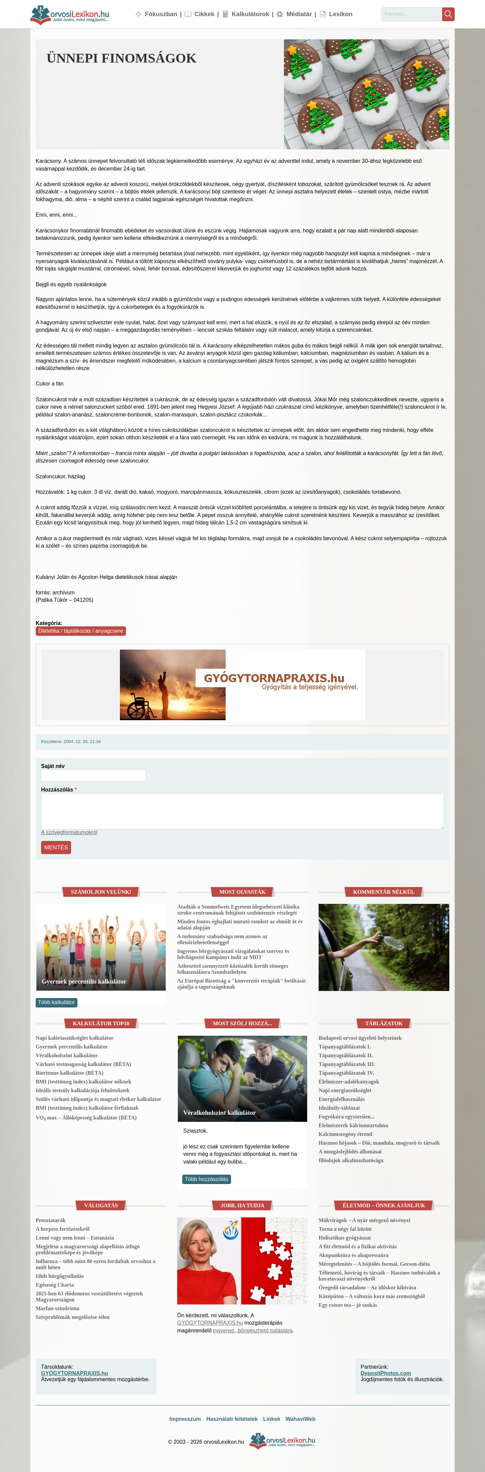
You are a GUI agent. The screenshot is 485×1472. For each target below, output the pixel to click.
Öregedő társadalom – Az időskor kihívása (367, 1286)
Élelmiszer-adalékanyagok (349, 1080)
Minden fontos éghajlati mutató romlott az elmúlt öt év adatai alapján (240, 923)
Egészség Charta (55, 1284)
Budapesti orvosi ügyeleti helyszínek (360, 1037)
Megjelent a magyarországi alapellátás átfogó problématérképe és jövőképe (88, 1248)
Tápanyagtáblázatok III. (347, 1063)
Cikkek (204, 13)
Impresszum (185, 1418)
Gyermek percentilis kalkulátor (84, 980)
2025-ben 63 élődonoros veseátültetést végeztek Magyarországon (89, 1295)
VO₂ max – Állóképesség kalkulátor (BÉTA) (86, 1116)
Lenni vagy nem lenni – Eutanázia (75, 1237)
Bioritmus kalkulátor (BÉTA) (69, 1072)
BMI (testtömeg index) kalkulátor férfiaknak (87, 1107)
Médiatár (299, 13)
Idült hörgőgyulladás (60, 1275)
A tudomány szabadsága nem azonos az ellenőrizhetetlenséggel (222, 938)
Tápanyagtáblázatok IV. (346, 1072)
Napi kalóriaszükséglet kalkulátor (75, 1037)
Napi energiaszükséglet (345, 1089)
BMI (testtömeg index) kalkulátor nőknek (83, 1080)
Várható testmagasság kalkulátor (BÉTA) (83, 1063)
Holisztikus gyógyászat (345, 1237)
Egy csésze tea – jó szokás (348, 1304)
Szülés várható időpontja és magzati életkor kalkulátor (98, 1098)
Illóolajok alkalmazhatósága (351, 1159)
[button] (366, 94)
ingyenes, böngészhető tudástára (253, 1329)
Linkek (271, 1418)
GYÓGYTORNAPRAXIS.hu (210, 1322)
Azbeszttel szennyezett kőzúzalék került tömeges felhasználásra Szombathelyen (232, 968)
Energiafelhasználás (342, 1098)
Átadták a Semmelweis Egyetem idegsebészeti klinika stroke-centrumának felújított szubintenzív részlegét (238, 909)
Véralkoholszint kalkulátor (67, 1054)
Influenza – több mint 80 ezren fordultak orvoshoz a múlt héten (95, 1263)
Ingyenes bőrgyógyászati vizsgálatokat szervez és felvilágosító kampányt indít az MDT (233, 953)
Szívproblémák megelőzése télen (72, 1316)
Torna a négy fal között (345, 1228)
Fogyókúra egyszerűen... (347, 1115)
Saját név (53, 766)
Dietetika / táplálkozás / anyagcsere (80, 631)
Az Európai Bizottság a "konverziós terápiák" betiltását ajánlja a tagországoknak (241, 983)
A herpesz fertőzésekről (63, 1228)
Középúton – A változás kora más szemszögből (372, 1295)
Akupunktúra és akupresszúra (354, 1254)
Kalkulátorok (250, 13)
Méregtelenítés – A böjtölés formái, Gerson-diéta (374, 1263)
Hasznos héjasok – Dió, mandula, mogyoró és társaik (379, 1142)
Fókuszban (161, 13)
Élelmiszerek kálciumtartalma (353, 1124)
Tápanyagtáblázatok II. (346, 1054)
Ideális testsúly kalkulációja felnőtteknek (83, 1089)
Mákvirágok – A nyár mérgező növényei (364, 1219)
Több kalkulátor (56, 1001)
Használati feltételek (232, 1418)
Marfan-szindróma (57, 1307)
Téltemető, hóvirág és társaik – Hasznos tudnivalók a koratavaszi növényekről (379, 1275)
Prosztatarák (51, 1219)
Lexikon (341, 13)
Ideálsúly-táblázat (339, 1107)
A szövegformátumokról (69, 832)
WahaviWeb (301, 1418)
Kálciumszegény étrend (345, 1133)
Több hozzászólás (206, 1178)
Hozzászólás (57, 790)
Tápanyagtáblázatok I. (345, 1045)
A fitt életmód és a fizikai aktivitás (358, 1245)
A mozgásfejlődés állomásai (350, 1150)
